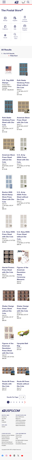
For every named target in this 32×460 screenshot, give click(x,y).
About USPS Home (20, 416)
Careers (3, 426)
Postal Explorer (5, 440)
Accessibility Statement (21, 443)
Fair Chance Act (19, 442)
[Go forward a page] (25, 402)
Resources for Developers (7, 443)
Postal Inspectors (5, 436)
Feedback (4, 422)
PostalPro (4, 445)
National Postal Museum (7, 442)
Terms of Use (18, 436)
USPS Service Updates (21, 420)
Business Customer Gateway (8, 435)
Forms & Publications (20, 422)
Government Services (20, 423)
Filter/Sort (13, 56)
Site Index (4, 418)
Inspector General (5, 438)
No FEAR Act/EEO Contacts (22, 440)
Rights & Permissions (20, 425)
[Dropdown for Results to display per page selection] (22, 397)
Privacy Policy (19, 435)
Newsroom (18, 418)
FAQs (3, 420)
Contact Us (4, 416)
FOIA (17, 438)
